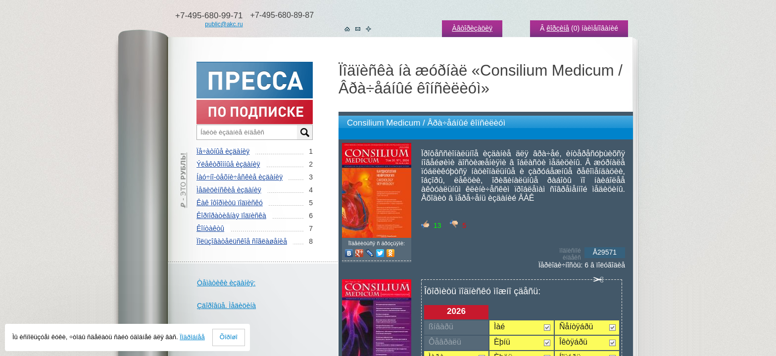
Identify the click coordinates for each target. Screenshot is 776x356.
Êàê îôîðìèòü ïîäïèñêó (229, 203)
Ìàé (499, 326)
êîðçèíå (557, 28)
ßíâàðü (441, 326)
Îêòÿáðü (573, 342)
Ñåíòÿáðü (576, 326)
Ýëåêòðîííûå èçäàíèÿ (228, 164)
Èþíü (502, 342)
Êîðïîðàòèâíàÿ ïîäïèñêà (231, 216)
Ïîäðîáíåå (192, 337)
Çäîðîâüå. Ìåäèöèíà (226, 306)
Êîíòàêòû (210, 228)
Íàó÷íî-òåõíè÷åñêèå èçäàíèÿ (239, 177)
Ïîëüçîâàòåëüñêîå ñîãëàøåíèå (241, 241)
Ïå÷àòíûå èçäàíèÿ (222, 151)
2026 (456, 311)
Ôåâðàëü (445, 342)
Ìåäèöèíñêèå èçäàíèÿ (228, 190)
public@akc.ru (223, 24)
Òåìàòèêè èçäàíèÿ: (226, 283)
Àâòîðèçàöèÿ (472, 28)
